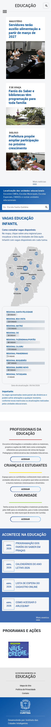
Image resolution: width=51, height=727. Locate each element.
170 (37, 266)
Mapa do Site (25, 685)
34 (12, 274)
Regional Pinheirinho (17, 353)
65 (26, 289)
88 (25, 268)
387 (33, 277)
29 (16, 259)
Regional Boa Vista (15, 319)
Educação (25, 5)
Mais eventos (42, 617)
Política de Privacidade (25, 689)
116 (30, 263)
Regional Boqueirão (16, 360)
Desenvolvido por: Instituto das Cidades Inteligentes (23, 722)
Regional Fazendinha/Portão (21, 339)
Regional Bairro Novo (17, 367)
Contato (25, 693)
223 (36, 253)
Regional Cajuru (14, 346)
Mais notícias (39, 181)
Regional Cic (12, 332)
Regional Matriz (14, 326)
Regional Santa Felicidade (19, 312)
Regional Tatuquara (16, 374)
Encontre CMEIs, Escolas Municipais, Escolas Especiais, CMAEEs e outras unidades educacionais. (24, 195)
